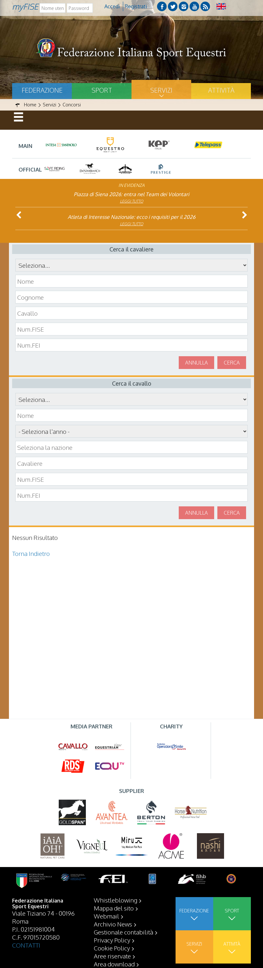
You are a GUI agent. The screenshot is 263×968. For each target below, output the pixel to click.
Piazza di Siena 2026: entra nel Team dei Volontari (131, 194)
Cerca (232, 362)
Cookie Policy (112, 948)
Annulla (196, 362)
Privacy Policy (112, 940)
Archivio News (113, 924)
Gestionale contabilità (123, 932)
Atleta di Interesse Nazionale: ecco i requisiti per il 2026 (131, 217)
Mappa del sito (114, 908)
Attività (221, 90)
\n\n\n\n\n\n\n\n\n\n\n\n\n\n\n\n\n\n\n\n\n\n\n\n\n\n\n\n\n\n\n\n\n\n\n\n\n (131, 431)
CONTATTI (26, 945)
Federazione (42, 90)
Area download (114, 964)
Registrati (136, 6)
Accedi (112, 6)
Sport (102, 90)
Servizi (161, 90)
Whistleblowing (115, 900)
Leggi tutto (131, 201)
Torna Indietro (31, 553)
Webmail (106, 916)
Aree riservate (112, 956)
